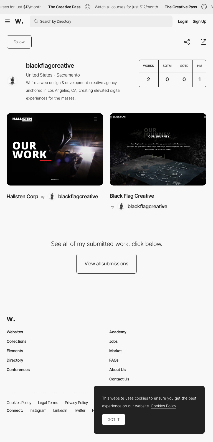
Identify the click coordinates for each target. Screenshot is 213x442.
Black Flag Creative (132, 196)
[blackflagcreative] (72, 196)
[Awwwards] (19, 21)
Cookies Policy (19, 402)
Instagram (38, 410)
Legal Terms (48, 402)
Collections (16, 341)
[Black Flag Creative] (158, 149)
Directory (15, 360)
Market (115, 350)
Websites (15, 331)
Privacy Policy (76, 402)
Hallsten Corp (22, 196)
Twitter (79, 410)
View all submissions (106, 263)
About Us (117, 369)
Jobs (113, 341)
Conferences (18, 369)
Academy (117, 331)
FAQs (113, 360)
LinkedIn (60, 410)
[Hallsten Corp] (55, 149)
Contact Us (119, 379)
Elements (15, 350)
